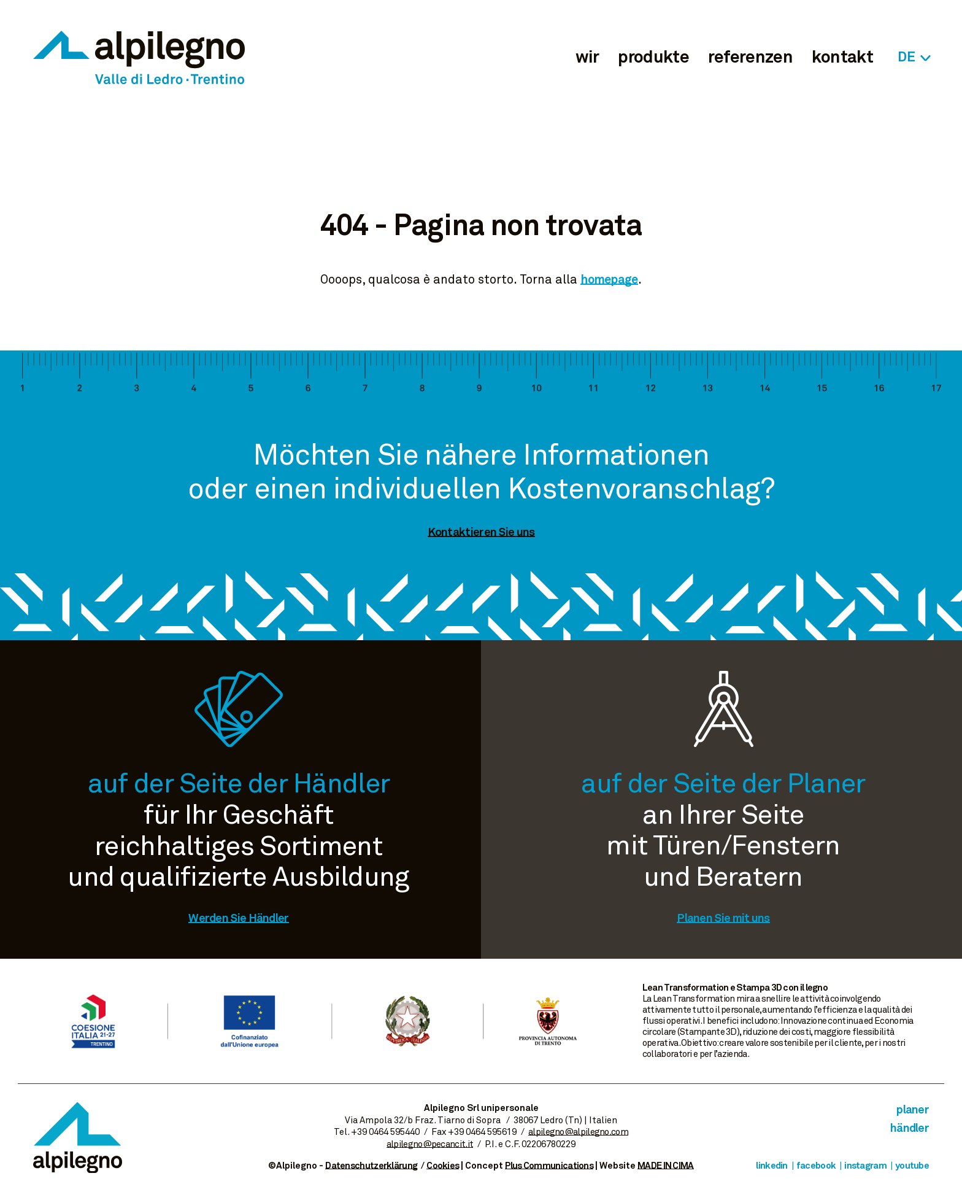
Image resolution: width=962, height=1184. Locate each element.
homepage (608, 280)
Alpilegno (139, 57)
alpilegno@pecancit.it (430, 1144)
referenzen (750, 57)
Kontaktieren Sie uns (481, 532)
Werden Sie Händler (238, 918)
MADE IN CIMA (665, 1165)
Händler (909, 1128)
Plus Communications (549, 1165)
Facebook (816, 1165)
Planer (912, 1110)
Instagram (865, 1165)
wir (587, 57)
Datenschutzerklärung (371, 1165)
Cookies (442, 1165)
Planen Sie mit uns (723, 918)
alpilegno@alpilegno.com (578, 1132)
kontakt (842, 57)
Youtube (912, 1165)
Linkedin (771, 1165)
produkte (653, 57)
